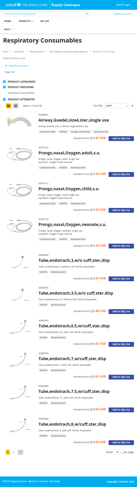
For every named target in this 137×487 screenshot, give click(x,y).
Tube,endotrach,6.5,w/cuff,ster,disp (74, 326)
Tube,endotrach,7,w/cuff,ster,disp (72, 358)
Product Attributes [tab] (21, 99)
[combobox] (46, 13)
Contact (44, 481)
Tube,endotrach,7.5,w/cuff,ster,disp (74, 391)
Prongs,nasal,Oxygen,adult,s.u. (69, 153)
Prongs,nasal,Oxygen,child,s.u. (68, 188)
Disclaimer (54, 481)
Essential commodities (21, 93)
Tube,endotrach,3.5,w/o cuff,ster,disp (75, 293)
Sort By (98, 105)
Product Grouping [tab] (21, 87)
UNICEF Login (123, 4)
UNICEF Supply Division (14, 481)
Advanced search (123, 13)
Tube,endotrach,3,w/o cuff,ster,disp (74, 260)
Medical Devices (37, 51)
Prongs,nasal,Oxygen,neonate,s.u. (72, 224)
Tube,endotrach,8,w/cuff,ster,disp (72, 424)
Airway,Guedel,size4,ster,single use (73, 120)
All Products (19, 51)
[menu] (34, 25)
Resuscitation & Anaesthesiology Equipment (68, 51)
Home (5, 51)
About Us (33, 481)
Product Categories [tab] (21, 81)
